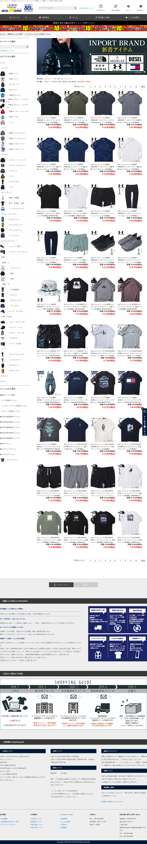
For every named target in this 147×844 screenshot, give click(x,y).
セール (73, 17)
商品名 (54, 81)
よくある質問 (132, 17)
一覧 (54, 79)
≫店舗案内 (63, 827)
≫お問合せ (63, 824)
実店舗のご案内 (103, 17)
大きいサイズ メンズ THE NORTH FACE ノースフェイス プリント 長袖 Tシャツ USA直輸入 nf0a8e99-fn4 (130, 493)
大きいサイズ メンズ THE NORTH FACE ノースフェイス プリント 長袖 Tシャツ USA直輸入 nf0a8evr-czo (49, 540)
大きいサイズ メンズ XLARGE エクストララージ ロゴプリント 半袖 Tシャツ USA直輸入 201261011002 (76, 307)
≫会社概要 (3, 819)
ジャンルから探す (8, 389)
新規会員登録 (116, 8)
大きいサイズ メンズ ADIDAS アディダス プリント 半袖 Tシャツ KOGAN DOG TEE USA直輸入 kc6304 (76, 353)
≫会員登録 (63, 819)
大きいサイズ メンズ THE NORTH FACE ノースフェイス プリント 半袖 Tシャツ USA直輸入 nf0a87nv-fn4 (130, 540)
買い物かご (140, 8)
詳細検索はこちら (86, 8)
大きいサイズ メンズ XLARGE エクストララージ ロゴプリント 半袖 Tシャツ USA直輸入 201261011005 (103, 307)
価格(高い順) (75, 81)
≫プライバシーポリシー (8, 824)
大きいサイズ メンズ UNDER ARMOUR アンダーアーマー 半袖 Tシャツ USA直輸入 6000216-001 (48, 213)
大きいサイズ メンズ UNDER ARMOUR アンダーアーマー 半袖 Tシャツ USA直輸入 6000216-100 (75, 213)
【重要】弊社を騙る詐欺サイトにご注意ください (73, 23)
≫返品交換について (36, 824)
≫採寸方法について (36, 827)
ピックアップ (68, 79)
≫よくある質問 (65, 822)
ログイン (128, 8)
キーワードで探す (8, 42)
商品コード (48, 81)
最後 (143, 87)
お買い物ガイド (101, 8)
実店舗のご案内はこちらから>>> (112, 802)
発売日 (59, 81)
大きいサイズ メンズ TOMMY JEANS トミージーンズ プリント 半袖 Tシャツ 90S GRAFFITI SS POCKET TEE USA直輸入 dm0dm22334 (102, 402)
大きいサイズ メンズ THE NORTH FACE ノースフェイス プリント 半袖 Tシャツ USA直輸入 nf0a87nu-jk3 (103, 540)
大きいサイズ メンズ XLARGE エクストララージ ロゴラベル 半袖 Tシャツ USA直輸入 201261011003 (130, 307)
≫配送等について (36, 822)
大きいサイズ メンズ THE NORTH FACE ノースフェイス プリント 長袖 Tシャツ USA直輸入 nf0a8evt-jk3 (76, 540)
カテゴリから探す (8, 56)
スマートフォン (61, 585)
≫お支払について (36, 819)
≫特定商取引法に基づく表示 (9, 822)
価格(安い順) (66, 81)
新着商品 (44, 17)
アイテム (18, 17)
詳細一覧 (60, 79)
